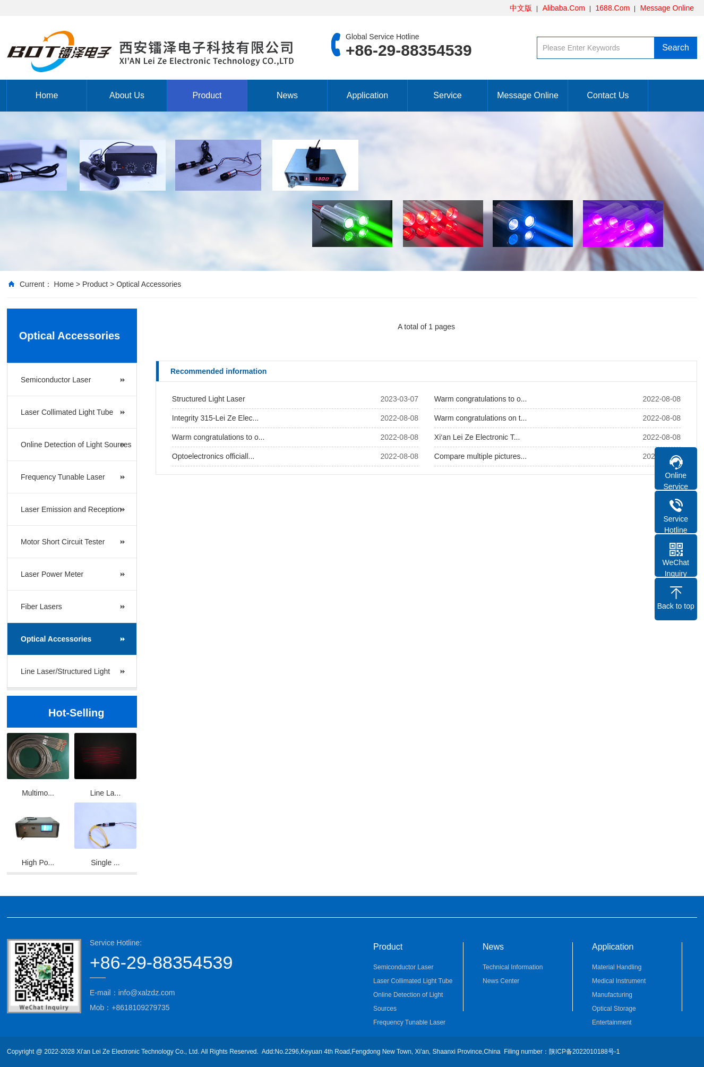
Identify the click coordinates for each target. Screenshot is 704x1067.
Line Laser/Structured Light (65, 671)
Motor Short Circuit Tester (63, 541)
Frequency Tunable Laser (63, 477)
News (287, 95)
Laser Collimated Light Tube (67, 412)
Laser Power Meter (52, 574)
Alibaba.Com (564, 8)
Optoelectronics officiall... (213, 456)
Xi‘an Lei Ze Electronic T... (477, 437)
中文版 (521, 8)
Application (367, 95)
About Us (126, 95)
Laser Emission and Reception (71, 509)
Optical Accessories (148, 284)
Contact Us (608, 95)
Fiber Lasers (41, 606)
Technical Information (513, 967)
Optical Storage (614, 1008)
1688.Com (613, 8)
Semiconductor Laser (56, 379)
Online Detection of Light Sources (76, 444)
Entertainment (612, 1022)
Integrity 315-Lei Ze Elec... (215, 418)
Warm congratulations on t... (480, 418)
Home (47, 95)
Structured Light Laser (208, 399)
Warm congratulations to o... (480, 399)
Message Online (667, 8)
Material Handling (616, 967)
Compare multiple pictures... (480, 456)
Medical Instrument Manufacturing (619, 987)
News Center (501, 981)
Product (206, 95)
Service (447, 95)
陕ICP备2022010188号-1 (584, 1051)
